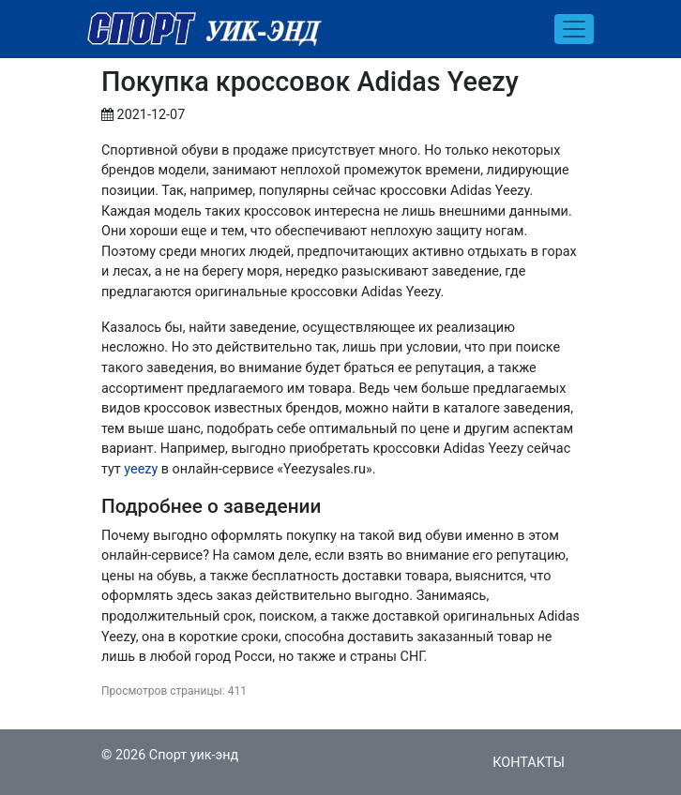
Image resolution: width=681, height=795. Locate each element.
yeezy (141, 469)
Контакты (528, 763)
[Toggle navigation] (574, 29)
